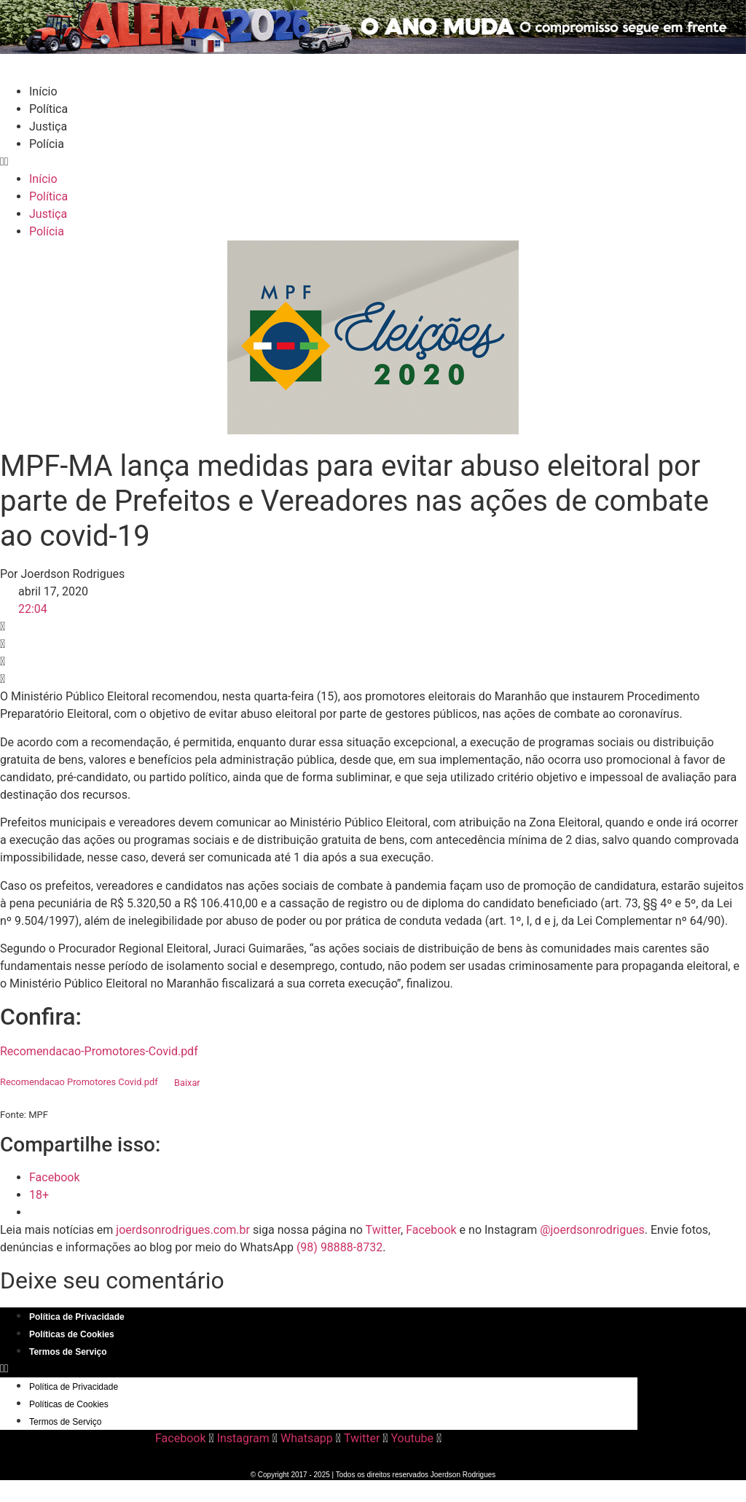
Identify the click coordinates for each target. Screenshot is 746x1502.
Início (43, 91)
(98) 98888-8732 (339, 1247)
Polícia (46, 144)
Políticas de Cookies (71, 1334)
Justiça (48, 126)
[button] (373, 162)
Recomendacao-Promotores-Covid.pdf (99, 1051)
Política (48, 109)
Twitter (383, 1230)
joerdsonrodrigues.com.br (181, 1230)
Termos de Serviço (68, 1352)
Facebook (431, 1230)
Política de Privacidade (77, 1317)
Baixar (187, 1082)
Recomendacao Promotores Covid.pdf (79, 1082)
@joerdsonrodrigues (592, 1230)
